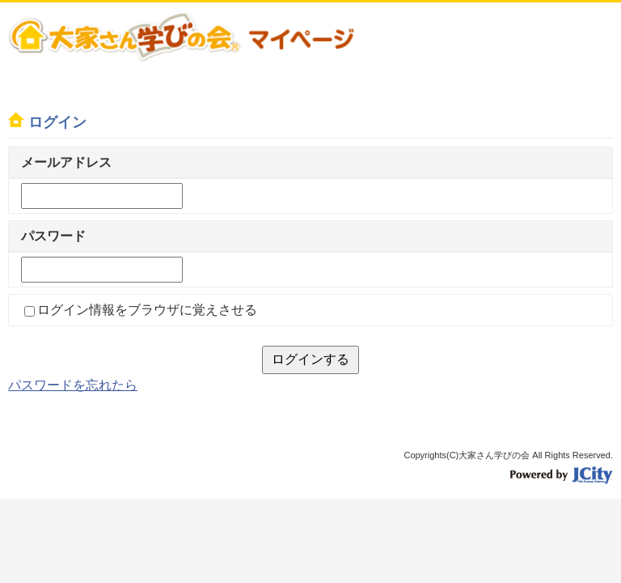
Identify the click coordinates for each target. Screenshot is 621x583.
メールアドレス (66, 162)
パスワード (53, 236)
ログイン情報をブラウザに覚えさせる (147, 310)
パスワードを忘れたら (72, 385)
